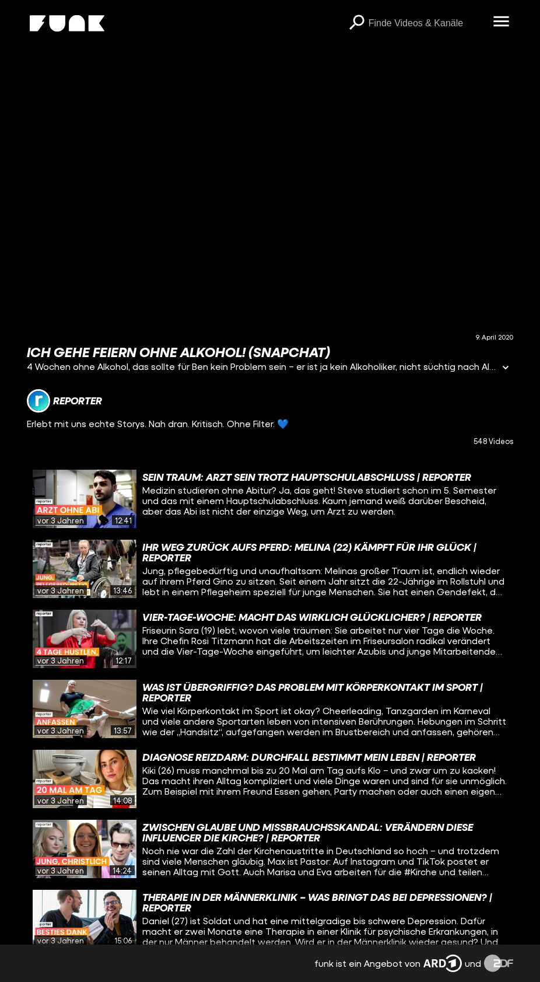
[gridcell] (270, 499)
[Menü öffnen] (501, 22)
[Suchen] (357, 23)
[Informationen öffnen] (505, 368)
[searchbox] (427, 23)
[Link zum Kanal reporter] (64, 401)
